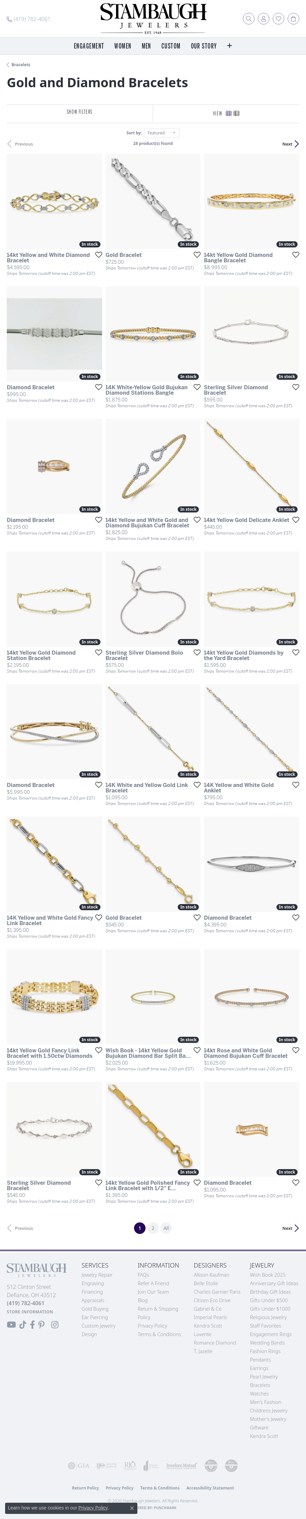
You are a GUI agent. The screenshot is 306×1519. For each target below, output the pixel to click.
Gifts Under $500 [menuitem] (269, 1300)
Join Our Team (153, 1292)
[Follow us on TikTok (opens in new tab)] (22, 1325)
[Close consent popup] (132, 1508)
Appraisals (93, 1300)
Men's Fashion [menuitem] (265, 1402)
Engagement (89, 46)
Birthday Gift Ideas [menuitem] (270, 1292)
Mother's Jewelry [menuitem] (268, 1419)
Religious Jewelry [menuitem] (268, 1317)
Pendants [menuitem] (260, 1359)
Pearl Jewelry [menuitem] (264, 1376)
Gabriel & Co (208, 1309)
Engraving (93, 1283)
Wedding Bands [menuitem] (267, 1342)
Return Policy (85, 1488)
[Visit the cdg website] (211, 1466)
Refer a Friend (153, 1283)
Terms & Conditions (159, 1334)
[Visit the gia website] (79, 1466)
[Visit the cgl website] (231, 1466)
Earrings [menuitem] (259, 1368)
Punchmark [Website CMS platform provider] (165, 1507)
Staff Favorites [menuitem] (265, 1326)
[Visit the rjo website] (130, 1466)
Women (122, 46)
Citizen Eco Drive (212, 1300)
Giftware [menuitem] (259, 1427)
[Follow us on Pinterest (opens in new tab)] (41, 1325)
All (166, 1228)
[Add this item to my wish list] (96, 254)
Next (287, 144)
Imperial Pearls (210, 1317)
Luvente (202, 1334)
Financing (92, 1292)
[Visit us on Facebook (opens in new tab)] (32, 1325)
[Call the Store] (25, 1303)
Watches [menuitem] (259, 1393)
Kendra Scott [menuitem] (264, 1436)
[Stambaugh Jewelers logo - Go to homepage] (153, 18)
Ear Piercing (95, 1317)
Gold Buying (95, 1309)
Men (146, 46)
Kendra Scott (208, 1326)
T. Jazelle (203, 1351)
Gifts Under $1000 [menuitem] (270, 1309)
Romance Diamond (215, 1342)
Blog (143, 1300)
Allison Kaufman (211, 1275)
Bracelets (21, 65)
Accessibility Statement (210, 1488)
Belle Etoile (206, 1283)
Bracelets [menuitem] (260, 1385)
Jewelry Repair (97, 1275)
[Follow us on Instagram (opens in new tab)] (54, 1325)
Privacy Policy (152, 1326)
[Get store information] (30, 1312)
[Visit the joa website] (151, 1466)
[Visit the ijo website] (106, 1466)
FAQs (143, 1275)
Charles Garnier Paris (217, 1292)
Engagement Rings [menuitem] (271, 1334)
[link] (29, 18)
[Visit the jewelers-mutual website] (181, 1466)
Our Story (204, 46)
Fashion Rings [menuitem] (265, 1351)
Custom (171, 46)
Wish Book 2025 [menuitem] (268, 1275)
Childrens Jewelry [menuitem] (269, 1410)
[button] (248, 18)
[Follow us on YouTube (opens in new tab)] (11, 1325)
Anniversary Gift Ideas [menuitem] (274, 1283)
